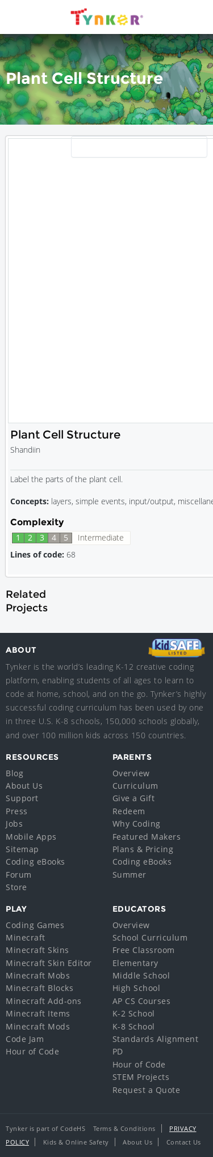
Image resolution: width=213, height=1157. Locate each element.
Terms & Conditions (124, 1128)
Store (16, 887)
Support (22, 798)
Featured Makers (146, 836)
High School (136, 987)
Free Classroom (143, 950)
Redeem (128, 811)
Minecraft (25, 937)
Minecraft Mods (38, 1026)
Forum (19, 874)
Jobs (14, 823)
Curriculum (135, 785)
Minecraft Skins (37, 950)
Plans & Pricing (143, 849)
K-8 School (133, 1026)
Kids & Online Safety (76, 1142)
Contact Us (183, 1142)
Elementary (135, 963)
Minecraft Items (38, 1013)
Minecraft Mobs (38, 975)
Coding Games (35, 925)
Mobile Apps (31, 836)
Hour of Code (32, 1051)
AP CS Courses (141, 1001)
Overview (131, 773)
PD (117, 1051)
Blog (14, 773)
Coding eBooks (35, 861)
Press (17, 811)
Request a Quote (146, 1089)
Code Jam (25, 1038)
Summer (129, 874)
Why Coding (136, 823)
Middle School (141, 975)
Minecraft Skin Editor (49, 963)
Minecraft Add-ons (44, 1001)
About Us (24, 785)
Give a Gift (133, 798)
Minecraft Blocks (39, 987)
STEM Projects (141, 1076)
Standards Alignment (155, 1038)
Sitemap (22, 849)
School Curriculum (150, 937)
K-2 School (133, 1013)
